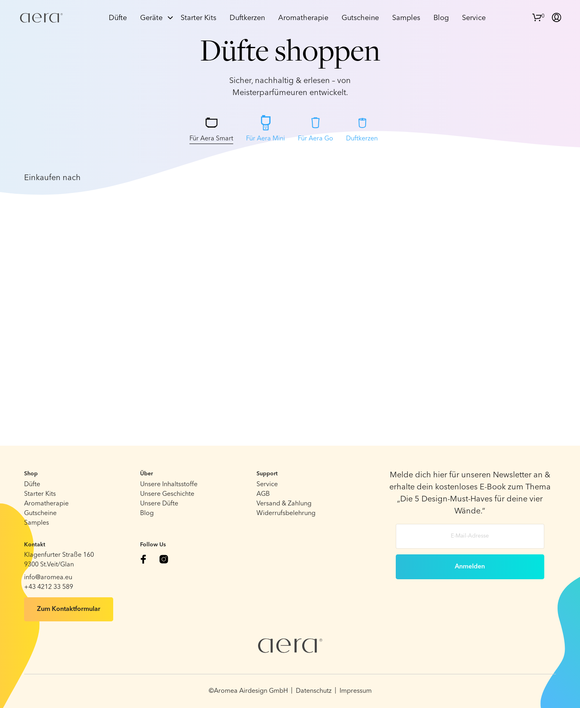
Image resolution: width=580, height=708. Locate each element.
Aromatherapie (303, 18)
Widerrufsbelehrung (285, 513)
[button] (538, 16)
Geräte (151, 18)
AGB (263, 494)
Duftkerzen (247, 18)
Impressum (356, 691)
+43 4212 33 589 (48, 587)
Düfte (118, 18)
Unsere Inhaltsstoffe (168, 484)
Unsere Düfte (159, 504)
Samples (406, 18)
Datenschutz (314, 691)
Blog (441, 18)
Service (474, 18)
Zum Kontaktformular (68, 609)
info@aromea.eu (48, 577)
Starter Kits (198, 18)
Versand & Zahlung (283, 504)
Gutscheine (360, 18)
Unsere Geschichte (167, 494)
